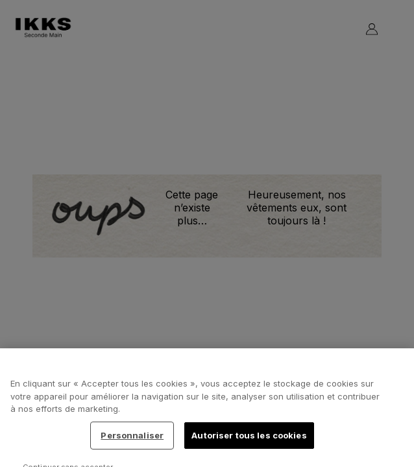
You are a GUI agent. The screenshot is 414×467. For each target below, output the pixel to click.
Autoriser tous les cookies (248, 439)
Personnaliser (132, 439)
